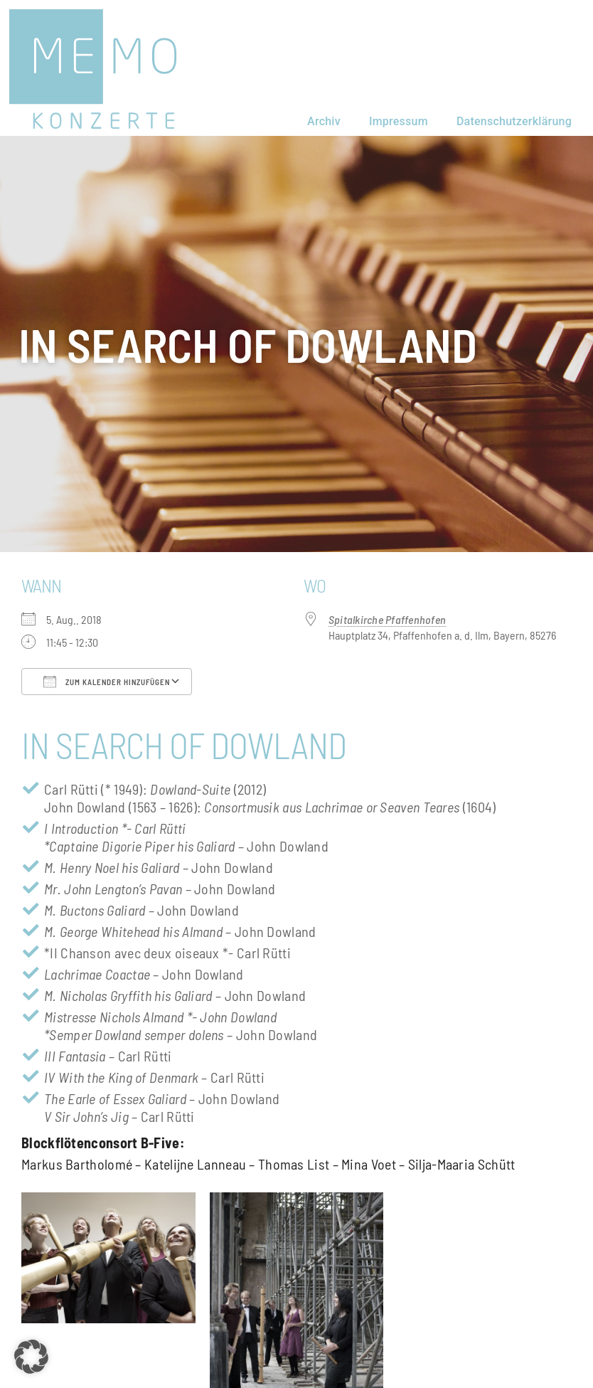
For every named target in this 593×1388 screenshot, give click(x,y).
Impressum (398, 121)
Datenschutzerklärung (514, 121)
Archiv (324, 121)
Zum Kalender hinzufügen (106, 681)
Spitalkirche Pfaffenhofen (387, 619)
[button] (31, 1356)
